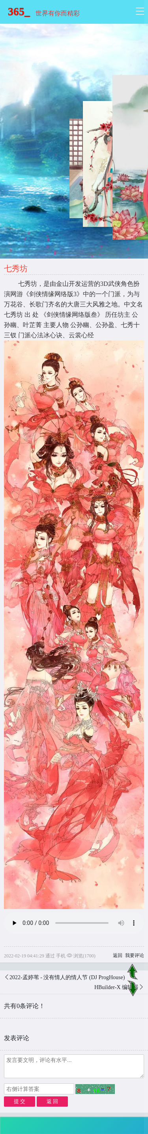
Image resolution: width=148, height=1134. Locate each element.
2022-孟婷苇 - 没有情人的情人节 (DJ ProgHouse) (67, 977)
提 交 (19, 1101)
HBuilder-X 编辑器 (116, 987)
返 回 (52, 1101)
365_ (19, 12)
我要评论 (134, 955)
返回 (117, 955)
